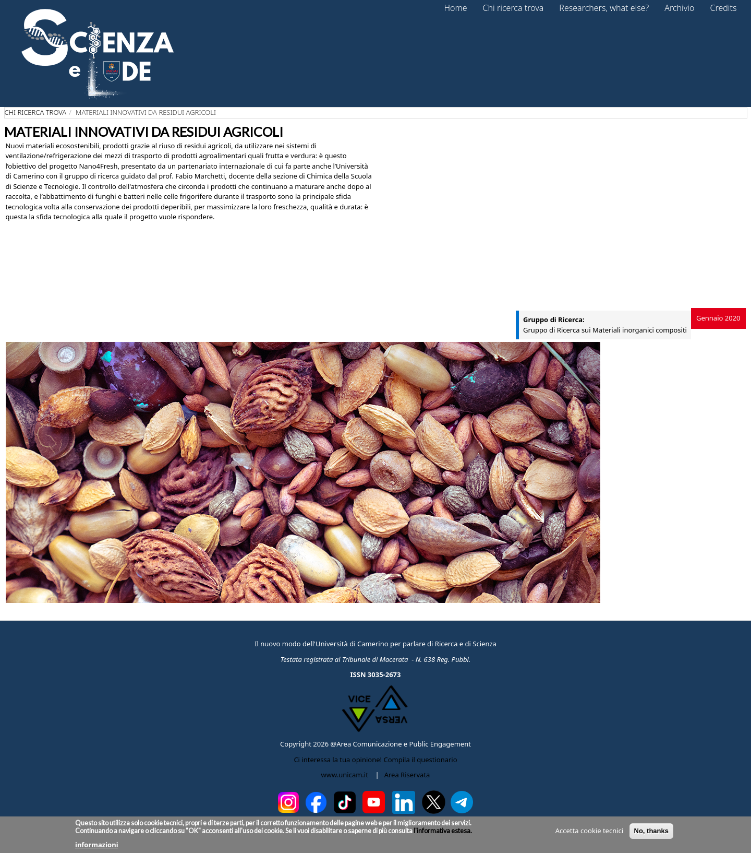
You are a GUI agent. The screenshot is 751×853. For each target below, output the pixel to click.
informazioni (96, 844)
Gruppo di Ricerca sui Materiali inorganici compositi (605, 330)
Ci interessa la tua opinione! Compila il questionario (375, 759)
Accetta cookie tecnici (589, 830)
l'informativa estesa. (442, 831)
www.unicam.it (344, 774)
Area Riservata (407, 774)
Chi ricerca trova (36, 112)
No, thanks (651, 831)
